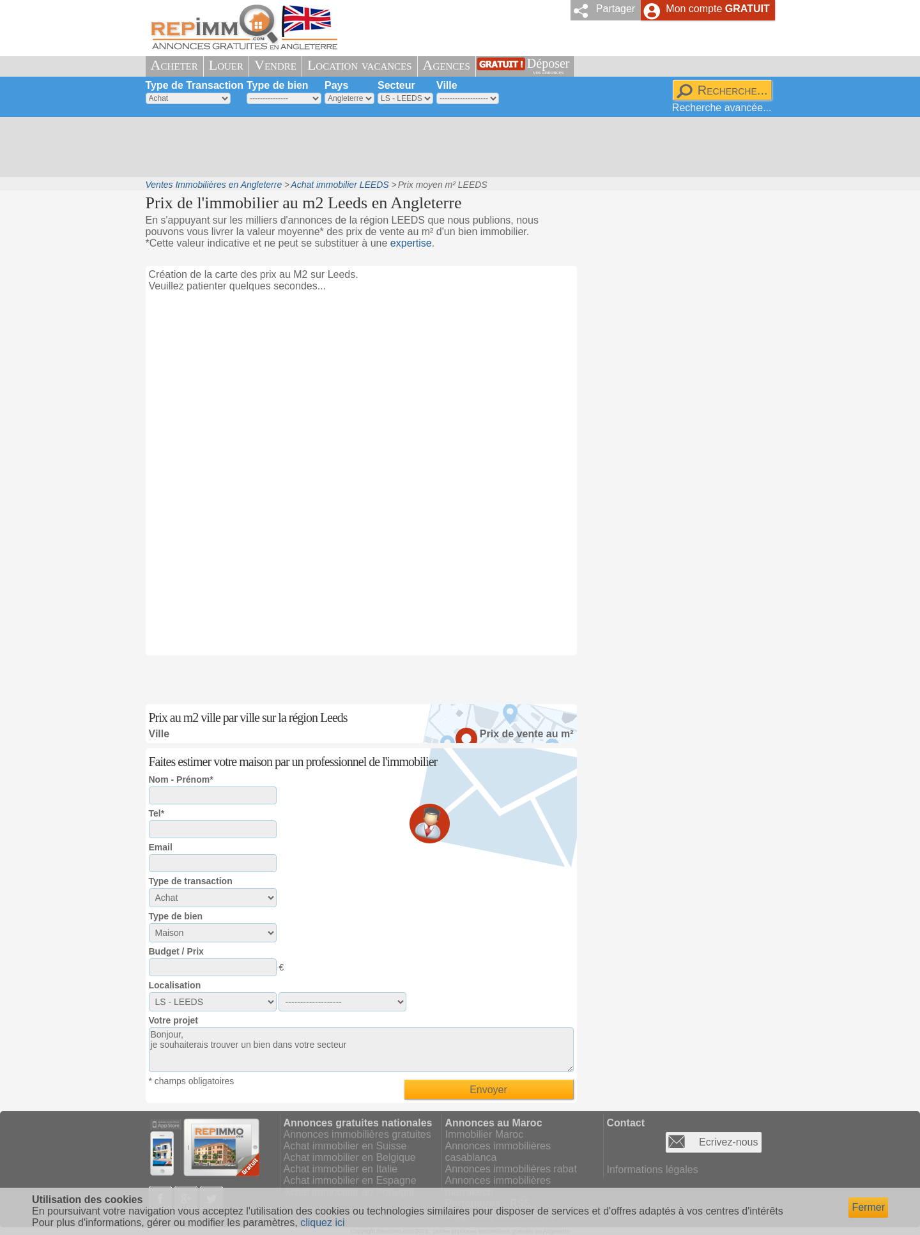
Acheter (174, 65)
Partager (615, 8)
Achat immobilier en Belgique (350, 1157)
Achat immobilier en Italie (341, 1168)
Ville (446, 85)
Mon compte (717, 8)
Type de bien (278, 85)
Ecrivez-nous (728, 1142)
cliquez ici (322, 1222)
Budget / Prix (176, 951)
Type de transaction (191, 881)
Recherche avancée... (722, 107)
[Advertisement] (455, 147)
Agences (446, 65)
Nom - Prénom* (181, 779)
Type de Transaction (195, 85)
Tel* (157, 813)
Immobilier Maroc (484, 1134)
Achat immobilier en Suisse (345, 1145)
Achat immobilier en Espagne (350, 1180)
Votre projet (174, 1020)
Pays (336, 85)
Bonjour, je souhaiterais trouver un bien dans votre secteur (361, 1049)
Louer (226, 65)
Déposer (548, 66)
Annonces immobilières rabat (511, 1168)
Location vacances (359, 65)
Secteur (396, 85)
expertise (411, 243)
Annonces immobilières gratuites (357, 1134)
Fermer (868, 1207)
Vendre (275, 65)
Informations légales (652, 1169)
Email (160, 847)
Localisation (175, 985)
